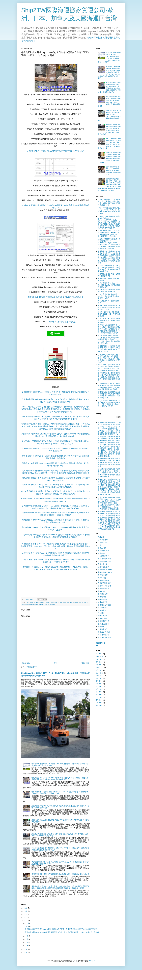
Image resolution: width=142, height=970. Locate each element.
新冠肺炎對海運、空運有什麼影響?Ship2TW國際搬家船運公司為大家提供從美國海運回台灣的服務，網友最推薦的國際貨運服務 (109, 377)
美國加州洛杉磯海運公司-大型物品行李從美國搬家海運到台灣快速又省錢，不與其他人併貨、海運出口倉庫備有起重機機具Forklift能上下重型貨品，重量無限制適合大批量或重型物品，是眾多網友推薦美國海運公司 (55, 426)
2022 (26, 917)
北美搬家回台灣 (103, 550)
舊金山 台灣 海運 (104, 632)
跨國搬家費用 (103, 629)
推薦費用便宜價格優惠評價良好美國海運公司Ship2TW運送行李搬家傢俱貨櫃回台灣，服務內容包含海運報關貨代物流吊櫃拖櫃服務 (109, 462)
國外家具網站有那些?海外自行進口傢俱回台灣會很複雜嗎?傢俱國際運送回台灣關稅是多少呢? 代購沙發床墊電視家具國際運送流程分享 (109, 339)
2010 (26, 952)
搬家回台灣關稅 (103, 624)
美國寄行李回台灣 (104, 586)
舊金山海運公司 (103, 635)
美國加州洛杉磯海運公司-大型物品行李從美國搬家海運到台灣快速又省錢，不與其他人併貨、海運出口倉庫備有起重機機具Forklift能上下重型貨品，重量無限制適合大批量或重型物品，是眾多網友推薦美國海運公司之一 (109, 428)
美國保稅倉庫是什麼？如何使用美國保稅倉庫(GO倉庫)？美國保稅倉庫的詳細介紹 (60, 874)
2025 (26, 911)
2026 (26, 908)
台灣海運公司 (103, 553)
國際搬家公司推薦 (104, 605)
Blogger (92, 961)
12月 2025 (99, 657)
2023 (26, 914)
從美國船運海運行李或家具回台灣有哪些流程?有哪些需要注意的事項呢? (55, 151)
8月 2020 (99, 692)
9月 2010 (99, 703)
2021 (26, 920)
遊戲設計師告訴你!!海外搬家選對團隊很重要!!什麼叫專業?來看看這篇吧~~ (109, 314)
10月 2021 (99, 675)
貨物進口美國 (103, 618)
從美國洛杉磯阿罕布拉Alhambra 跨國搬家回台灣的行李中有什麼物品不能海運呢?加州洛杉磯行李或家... (61, 929)
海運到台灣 (51, 604)
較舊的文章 (85, 663)
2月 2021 (99, 684)
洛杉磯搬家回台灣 (104, 561)
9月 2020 (99, 689)
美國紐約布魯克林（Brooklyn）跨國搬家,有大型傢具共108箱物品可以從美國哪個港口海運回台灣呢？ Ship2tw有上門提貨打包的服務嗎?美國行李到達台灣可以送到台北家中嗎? (55, 546)
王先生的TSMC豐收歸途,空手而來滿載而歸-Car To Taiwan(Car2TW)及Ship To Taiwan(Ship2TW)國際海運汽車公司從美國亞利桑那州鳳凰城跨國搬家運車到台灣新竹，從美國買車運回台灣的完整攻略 (109, 222)
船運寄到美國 (103, 616)
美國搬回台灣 (43, 604)
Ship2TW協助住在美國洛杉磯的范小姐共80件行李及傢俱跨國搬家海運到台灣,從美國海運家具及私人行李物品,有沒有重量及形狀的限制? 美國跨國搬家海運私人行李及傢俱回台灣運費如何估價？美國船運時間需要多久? (55, 409)
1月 (27, 945)
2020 (26, 949)
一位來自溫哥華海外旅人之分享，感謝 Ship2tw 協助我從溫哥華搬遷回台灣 (109, 285)
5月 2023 (99, 659)
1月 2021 (99, 686)
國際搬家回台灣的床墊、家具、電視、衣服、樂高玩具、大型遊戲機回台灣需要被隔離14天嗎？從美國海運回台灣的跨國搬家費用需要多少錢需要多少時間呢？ (109, 184)
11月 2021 (99, 673)
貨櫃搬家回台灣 (103, 621)
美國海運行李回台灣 (66, 602)
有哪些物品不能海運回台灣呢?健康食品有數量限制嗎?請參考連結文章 (56, 297)
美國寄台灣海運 (78, 602)
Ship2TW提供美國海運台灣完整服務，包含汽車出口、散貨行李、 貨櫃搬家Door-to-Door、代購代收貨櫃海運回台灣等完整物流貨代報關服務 (109, 472)
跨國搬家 (101, 626)
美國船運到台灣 (33, 604)
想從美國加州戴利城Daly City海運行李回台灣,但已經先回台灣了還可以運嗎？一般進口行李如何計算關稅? (62, 932)
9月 (27, 936)
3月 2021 (99, 681)
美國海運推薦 (103, 575)
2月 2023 (99, 662)
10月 (27, 926)
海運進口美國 (103, 602)
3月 (27, 939)
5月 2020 (99, 700)
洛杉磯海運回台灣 (104, 559)
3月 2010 (99, 705)
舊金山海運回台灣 (104, 637)
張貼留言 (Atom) (32, 667)
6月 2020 (99, 697)
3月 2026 (99, 654)
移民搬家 (101, 613)
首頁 (55, 663)
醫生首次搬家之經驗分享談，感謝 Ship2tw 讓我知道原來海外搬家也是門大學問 (109, 307)
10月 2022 (99, 667)
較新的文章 (26, 663)
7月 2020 (99, 694)
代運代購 (101, 537)
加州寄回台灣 (103, 542)
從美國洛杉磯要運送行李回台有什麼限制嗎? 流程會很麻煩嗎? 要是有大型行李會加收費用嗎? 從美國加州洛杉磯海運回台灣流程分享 (109, 358)
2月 (27, 942)
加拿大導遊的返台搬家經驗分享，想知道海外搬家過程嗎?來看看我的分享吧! (109, 296)
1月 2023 (99, 665)
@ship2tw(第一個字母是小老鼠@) (62, 322)
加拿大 (100, 545)
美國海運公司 (103, 564)
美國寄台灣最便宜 (104, 583)
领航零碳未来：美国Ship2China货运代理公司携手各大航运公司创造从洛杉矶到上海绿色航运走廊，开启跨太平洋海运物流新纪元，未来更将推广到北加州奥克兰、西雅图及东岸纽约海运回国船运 (109, 257)
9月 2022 (99, 670)
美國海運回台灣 (41, 602)
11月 (27, 923)
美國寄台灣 (102, 578)
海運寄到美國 (103, 599)
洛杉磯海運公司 (103, 556)
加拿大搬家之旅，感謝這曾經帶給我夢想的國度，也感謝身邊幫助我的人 (109, 320)
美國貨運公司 (103, 591)
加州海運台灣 (31, 602)
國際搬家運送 (103, 610)
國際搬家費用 (103, 607)
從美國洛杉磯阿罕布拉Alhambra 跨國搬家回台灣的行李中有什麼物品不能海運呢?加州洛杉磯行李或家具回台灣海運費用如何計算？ (109, 72)
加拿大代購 (102, 548)
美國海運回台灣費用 (52, 602)
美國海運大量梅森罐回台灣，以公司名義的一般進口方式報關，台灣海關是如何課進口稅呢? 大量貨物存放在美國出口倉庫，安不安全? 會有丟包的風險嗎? (109, 329)
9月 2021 (99, 678)
